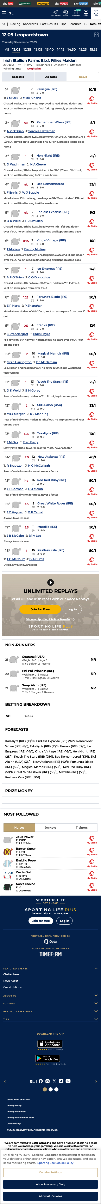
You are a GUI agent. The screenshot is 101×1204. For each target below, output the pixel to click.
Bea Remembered (50, 184)
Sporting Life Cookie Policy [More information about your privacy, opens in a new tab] (55, 1164)
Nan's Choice (25, 884)
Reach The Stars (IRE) (52, 381)
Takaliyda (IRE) (48, 433)
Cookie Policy (14, 1123)
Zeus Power (24, 837)
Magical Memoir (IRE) (53, 353)
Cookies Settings (50, 1174)
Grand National (12, 987)
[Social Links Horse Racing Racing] (51, 1089)
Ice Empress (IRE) (49, 269)
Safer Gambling (41, 1142)
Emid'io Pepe (26, 860)
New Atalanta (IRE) (51, 457)
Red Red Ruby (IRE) (51, 480)
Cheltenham (11, 974)
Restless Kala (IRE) (50, 550)
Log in (72, 609)
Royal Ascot (10, 980)
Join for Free (40, 609)
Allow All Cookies (50, 1198)
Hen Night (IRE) (48, 155)
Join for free (41, 921)
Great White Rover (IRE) (55, 503)
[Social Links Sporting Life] (45, 1089)
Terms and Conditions (18, 1099)
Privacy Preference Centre (20, 1117)
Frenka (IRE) (46, 325)
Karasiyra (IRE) (47, 89)
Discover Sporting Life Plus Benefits (50, 619)
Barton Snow (26, 849)
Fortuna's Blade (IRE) (52, 297)
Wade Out (23, 872)
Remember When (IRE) (54, 122)
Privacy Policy (14, 1105)
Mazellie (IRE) (47, 527)
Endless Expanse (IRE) (53, 212)
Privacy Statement (16, 1111)
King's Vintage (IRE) (51, 240)
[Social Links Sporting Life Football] (56, 1089)
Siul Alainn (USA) (49, 405)
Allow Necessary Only (50, 1186)
